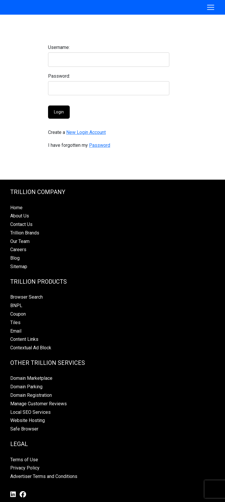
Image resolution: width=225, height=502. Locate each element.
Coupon (18, 314)
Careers (18, 249)
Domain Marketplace (31, 378)
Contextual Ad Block (30, 347)
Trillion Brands (24, 233)
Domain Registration (31, 395)
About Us (19, 216)
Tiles (15, 322)
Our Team (20, 241)
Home (16, 207)
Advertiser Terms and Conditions (43, 476)
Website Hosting (27, 420)
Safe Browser (24, 429)
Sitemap (18, 266)
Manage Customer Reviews (38, 403)
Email (15, 331)
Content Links (24, 339)
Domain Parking (26, 386)
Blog (15, 258)
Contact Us (21, 224)
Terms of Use (24, 459)
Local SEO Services (30, 412)
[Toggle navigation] (211, 7)
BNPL (16, 305)
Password (99, 145)
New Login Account (86, 132)
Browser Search (26, 297)
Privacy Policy (25, 468)
